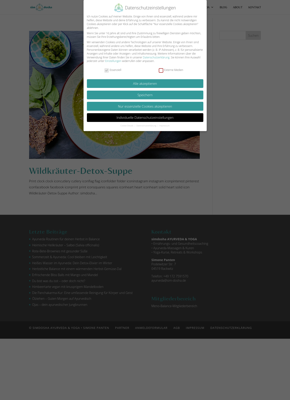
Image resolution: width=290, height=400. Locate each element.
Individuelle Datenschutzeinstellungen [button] (145, 117)
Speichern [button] (145, 95)
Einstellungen (113, 61)
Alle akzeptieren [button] (145, 83)
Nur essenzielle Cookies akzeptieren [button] (145, 106)
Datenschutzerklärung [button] (146, 125)
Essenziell (112, 70)
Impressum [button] (164, 125)
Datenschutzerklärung (156, 57)
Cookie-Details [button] (127, 125)
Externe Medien (171, 70)
